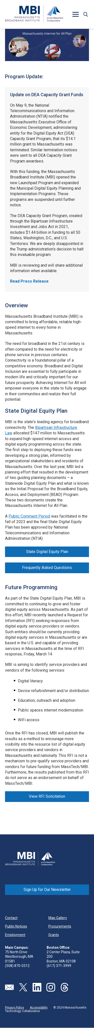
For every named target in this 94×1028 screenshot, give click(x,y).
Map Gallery (57, 918)
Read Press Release (29, 281)
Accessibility (39, 1007)
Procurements (59, 926)
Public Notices (16, 926)
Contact (11, 918)
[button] (75, 14)
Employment (15, 935)
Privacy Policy (14, 1007)
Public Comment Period (29, 516)
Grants (53, 935)
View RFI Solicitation (47, 796)
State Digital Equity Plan (47, 551)
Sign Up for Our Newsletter (47, 889)
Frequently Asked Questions (47, 567)
